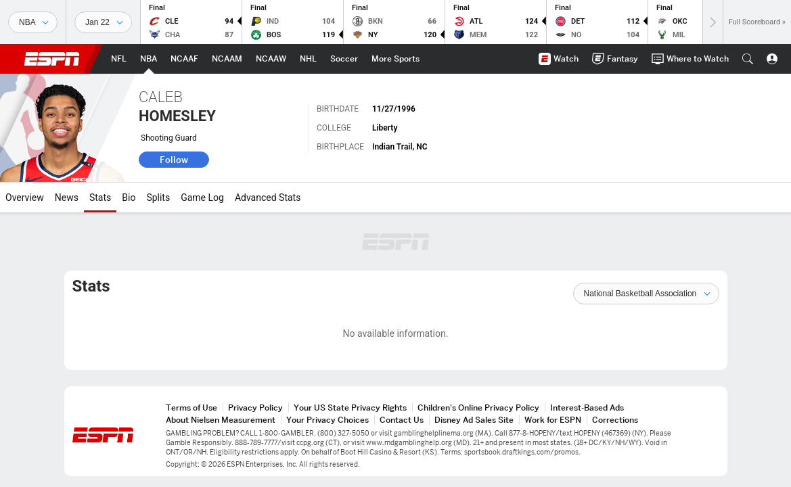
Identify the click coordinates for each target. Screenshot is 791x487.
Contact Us (402, 420)
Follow (174, 160)
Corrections (615, 420)
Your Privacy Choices (327, 420)
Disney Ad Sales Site (474, 420)
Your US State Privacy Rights (350, 407)
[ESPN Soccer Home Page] (344, 59)
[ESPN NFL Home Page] (119, 59)
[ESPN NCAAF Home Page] (184, 59)
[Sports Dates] (103, 22)
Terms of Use (191, 407)
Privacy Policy (255, 407)
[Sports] (33, 22)
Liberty (384, 128)
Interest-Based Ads (587, 407)
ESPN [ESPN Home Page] (52, 59)
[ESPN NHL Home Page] (308, 59)
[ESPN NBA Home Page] (148, 59)
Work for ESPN (552, 420)
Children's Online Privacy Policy (478, 407)
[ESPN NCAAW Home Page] (271, 59)
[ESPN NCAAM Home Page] (227, 59)
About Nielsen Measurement (220, 420)
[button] (747, 58)
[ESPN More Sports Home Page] (395, 59)
